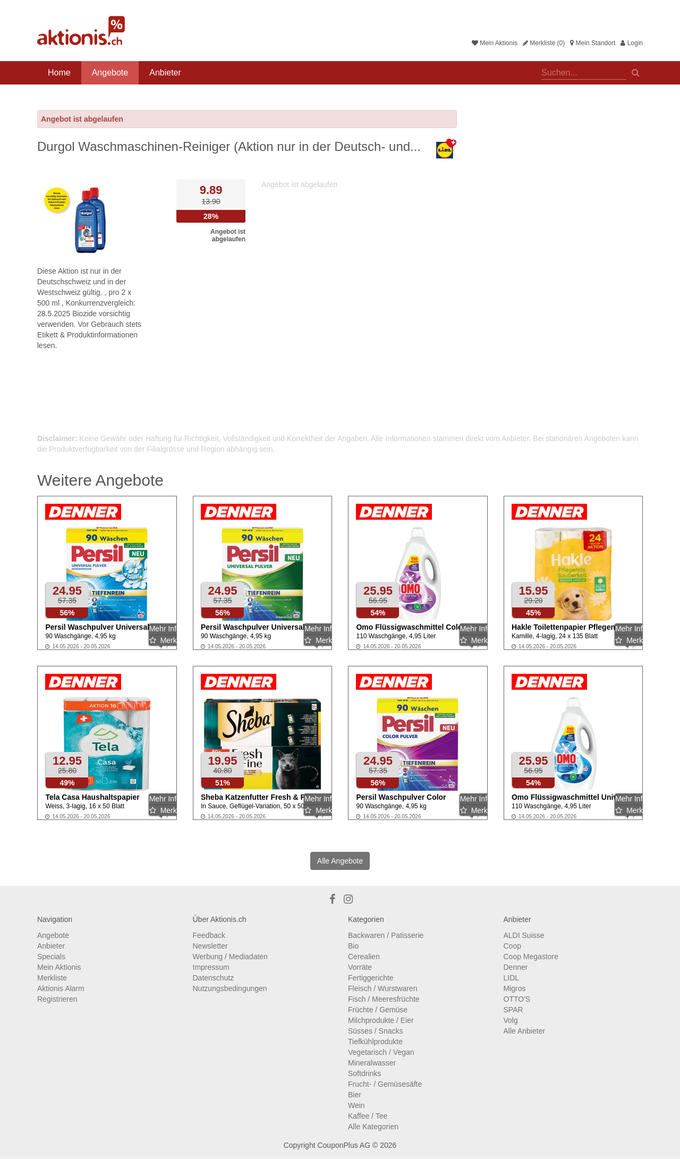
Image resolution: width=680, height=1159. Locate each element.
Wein (356, 1105)
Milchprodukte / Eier (381, 1020)
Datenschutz (213, 978)
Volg (511, 1020)
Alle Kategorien (373, 1126)
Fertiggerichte (371, 978)
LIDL (512, 978)
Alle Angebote (340, 861)
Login (631, 43)
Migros (515, 988)
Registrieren (57, 999)
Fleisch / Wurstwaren (382, 988)
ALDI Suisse (524, 935)
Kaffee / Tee (367, 1116)
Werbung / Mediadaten (230, 956)
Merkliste (52, 978)
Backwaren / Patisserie (385, 935)
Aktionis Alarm (60, 988)
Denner (516, 967)
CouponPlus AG (343, 1145)
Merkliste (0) (544, 43)
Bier (354, 1094)
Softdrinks (364, 1073)
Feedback (209, 935)
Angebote (110, 72)
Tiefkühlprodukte (375, 1041)
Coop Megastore (531, 956)
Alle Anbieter (525, 1031)
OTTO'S (517, 999)
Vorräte (360, 967)
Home (59, 72)
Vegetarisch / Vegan (381, 1052)
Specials (51, 956)
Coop (512, 946)
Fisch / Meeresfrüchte (384, 999)
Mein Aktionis (494, 43)
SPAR (513, 1009)
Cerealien (364, 956)
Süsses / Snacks (375, 1031)
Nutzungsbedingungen (230, 988)
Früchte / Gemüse (377, 1009)
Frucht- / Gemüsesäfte (385, 1084)
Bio (353, 946)
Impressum (211, 967)
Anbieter (165, 72)
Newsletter (210, 946)
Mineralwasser (372, 1063)
